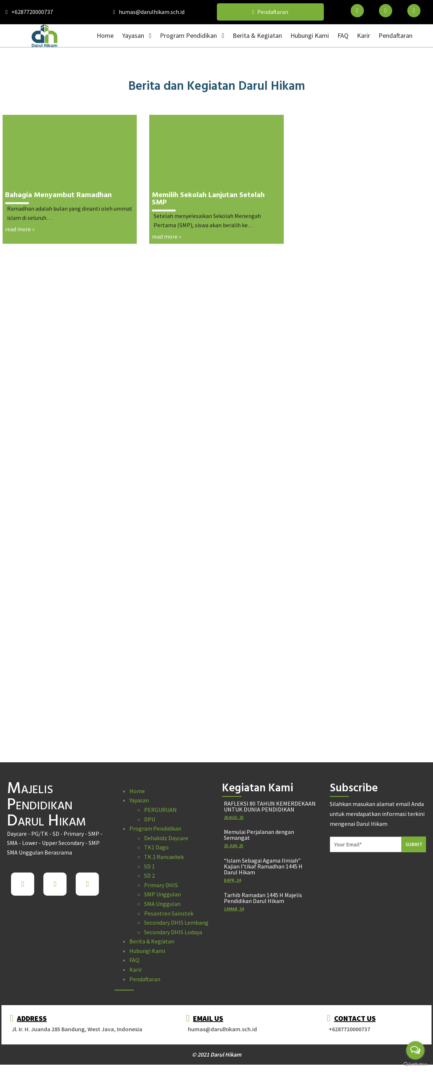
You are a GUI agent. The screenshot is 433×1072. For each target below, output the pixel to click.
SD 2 (149, 875)
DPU (149, 819)
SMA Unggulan (162, 903)
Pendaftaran (144, 979)
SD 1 (149, 866)
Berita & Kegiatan (151, 941)
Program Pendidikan (155, 828)
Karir (135, 969)
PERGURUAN (160, 809)
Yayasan (139, 800)
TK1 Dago (156, 847)
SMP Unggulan (162, 894)
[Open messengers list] (415, 1050)
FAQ (134, 960)
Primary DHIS (161, 885)
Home (137, 791)
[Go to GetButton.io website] (415, 1064)
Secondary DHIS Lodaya (173, 932)
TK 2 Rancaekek (164, 856)
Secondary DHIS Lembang (176, 922)
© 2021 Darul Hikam (216, 1054)
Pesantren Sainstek (168, 913)
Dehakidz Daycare (166, 838)
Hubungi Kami (147, 950)
